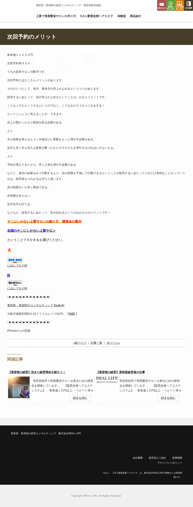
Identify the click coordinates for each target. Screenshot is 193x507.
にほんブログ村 (17, 265)
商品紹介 (135, 16)
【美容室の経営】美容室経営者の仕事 (120, 372)
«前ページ (79, 342)
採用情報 (177, 457)
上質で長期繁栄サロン (56, 16)
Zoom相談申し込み (179, 5)
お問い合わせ (161, 5)
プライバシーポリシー (169, 462)
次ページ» (113, 342)
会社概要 (188, 5)
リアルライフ (15, 11)
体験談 (121, 16)
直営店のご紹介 (157, 457)
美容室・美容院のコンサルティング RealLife (35, 305)
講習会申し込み (170, 5)
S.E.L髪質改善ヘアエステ (96, 16)
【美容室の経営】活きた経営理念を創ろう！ (36, 372)
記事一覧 (96, 342)
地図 (72, 313)
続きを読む (80, 397)
